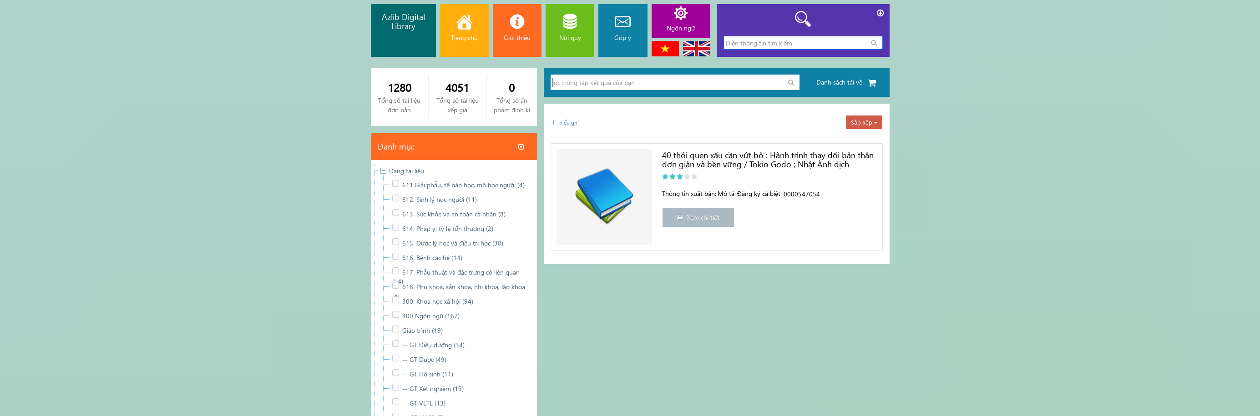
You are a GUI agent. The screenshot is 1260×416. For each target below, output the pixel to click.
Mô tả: (727, 193)
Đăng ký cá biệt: (759, 193)
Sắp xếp (864, 122)
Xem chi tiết (698, 217)
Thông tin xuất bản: (689, 193)
